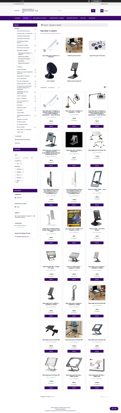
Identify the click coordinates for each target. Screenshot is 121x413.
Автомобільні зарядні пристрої (22, 41)
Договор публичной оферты (22, 139)
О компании (18, 136)
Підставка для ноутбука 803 (51, 339)
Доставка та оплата (40, 18)
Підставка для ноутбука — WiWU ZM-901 (74, 375)
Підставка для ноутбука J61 (51, 375)
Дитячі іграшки (21, 127)
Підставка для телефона (97, 55)
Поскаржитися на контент (56, 410)
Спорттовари (20, 112)
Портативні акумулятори (23, 36)
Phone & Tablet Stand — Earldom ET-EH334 (74, 267)
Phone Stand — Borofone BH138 (97, 229)
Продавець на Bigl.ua (60, 409)
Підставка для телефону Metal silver (74, 151)
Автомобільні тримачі (22, 45)
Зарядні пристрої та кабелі (24, 83)
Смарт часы (20, 132)
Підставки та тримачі (22, 50)
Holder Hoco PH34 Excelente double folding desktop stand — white (51, 230)
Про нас (83, 18)
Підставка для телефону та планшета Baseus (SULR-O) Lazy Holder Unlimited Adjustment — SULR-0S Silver (51, 113)
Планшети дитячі (21, 121)
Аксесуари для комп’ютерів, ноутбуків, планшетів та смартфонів (24, 88)
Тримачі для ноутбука (74, 55)
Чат (114, 408)
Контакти (92, 18)
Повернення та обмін (57, 18)
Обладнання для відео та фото (24, 116)
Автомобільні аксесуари (23, 38)
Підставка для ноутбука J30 (97, 339)
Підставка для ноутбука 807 (97, 303)
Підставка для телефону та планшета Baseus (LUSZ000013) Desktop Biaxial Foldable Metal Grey (51, 152)
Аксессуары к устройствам (24, 129)
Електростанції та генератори (25, 33)
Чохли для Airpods (22, 78)
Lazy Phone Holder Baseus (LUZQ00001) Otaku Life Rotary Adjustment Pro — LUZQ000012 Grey (51, 191)
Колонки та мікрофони (23, 81)
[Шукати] (93, 10)
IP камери (19, 66)
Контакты (17, 143)
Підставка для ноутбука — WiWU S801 (97, 375)
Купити (51, 126)
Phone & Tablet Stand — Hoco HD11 (97, 190)
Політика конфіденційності (69, 410)
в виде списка (107, 87)
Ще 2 (17, 182)
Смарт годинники (21, 69)
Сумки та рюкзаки (21, 95)
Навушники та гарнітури (23, 76)
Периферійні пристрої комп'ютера (22, 92)
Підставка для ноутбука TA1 (97, 150)
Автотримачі (51, 81)
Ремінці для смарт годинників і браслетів (25, 72)
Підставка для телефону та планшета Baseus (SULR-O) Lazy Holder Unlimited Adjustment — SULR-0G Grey (97, 113)
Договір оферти (72, 18)
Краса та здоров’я (22, 98)
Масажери (19, 105)
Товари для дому (21, 107)
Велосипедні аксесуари (23, 47)
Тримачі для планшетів (74, 81)
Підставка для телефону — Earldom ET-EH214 (51, 304)
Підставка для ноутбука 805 (74, 339)
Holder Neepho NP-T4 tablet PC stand (51, 267)
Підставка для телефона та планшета (50, 56)
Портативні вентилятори (23, 31)
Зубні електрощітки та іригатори (22, 101)
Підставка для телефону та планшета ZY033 (74, 229)
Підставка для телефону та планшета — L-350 (74, 111)
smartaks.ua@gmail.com (22, 236)
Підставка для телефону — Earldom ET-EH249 (96, 267)
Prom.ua (68, 407)
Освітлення (20, 110)
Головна (17, 18)
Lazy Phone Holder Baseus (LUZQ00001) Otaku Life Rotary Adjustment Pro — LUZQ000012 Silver (74, 191)
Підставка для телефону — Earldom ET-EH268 (74, 304)
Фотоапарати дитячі (22, 124)
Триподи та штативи (22, 119)
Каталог (25, 18)
